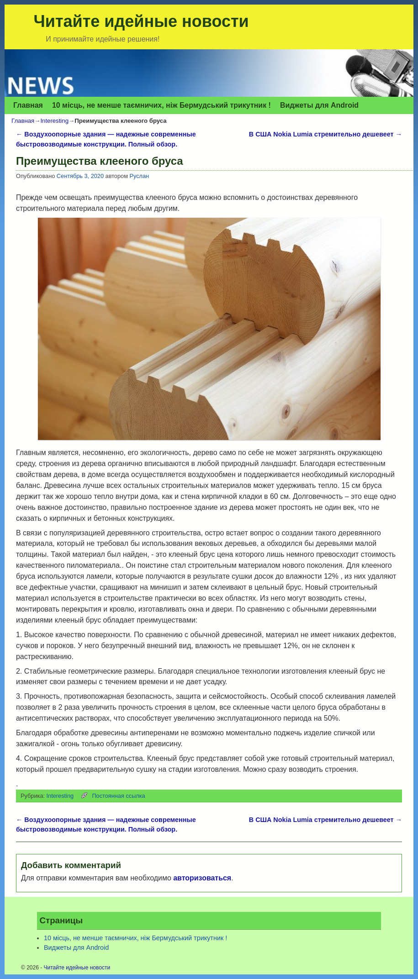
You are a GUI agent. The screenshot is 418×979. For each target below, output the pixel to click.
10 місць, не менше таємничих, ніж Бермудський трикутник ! (161, 105)
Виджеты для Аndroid (319, 105)
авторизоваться (202, 878)
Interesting (54, 120)
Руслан (139, 176)
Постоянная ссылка (118, 795)
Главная (28, 105)
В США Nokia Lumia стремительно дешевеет (325, 134)
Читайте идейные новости (141, 21)
